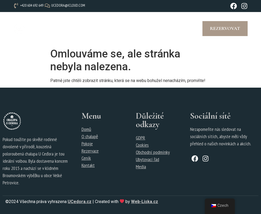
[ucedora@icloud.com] (65, 5)
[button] (112, 29)
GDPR (140, 138)
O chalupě (90, 136)
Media (141, 167)
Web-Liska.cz (144, 201)
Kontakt (88, 165)
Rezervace (90, 151)
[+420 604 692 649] (29, 5)
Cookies (142, 145)
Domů (86, 129)
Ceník (86, 158)
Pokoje (87, 144)
